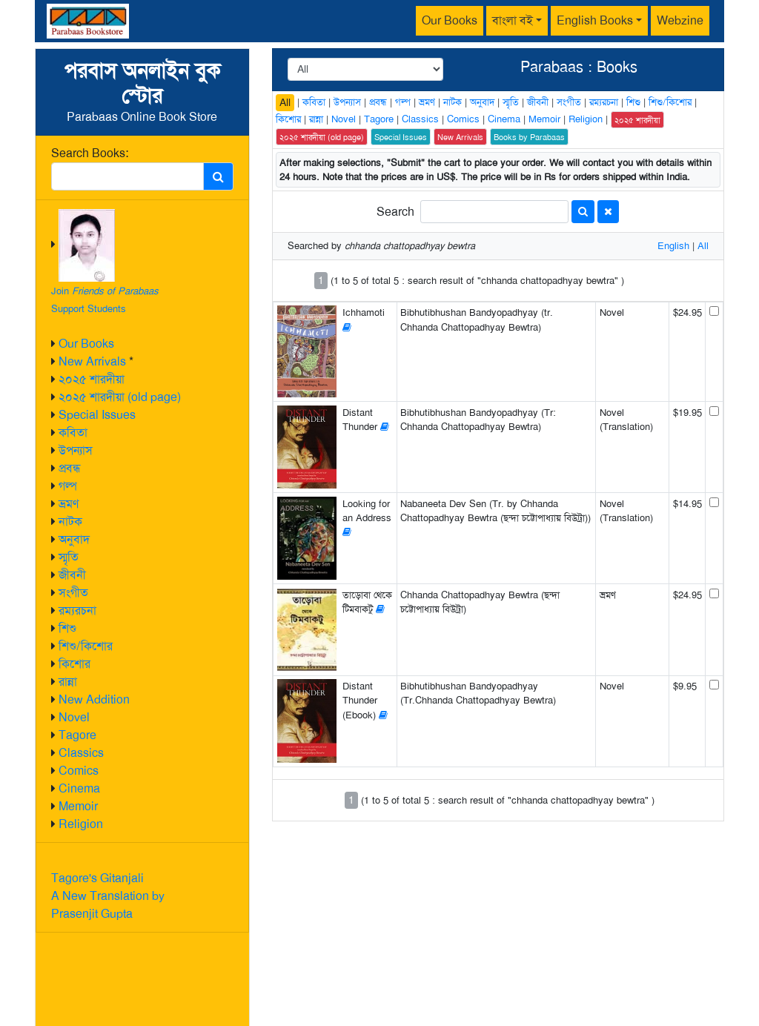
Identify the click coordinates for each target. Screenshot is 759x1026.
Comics (79, 770)
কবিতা (73, 432)
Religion (81, 824)
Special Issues (97, 415)
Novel (74, 717)
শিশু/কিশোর (86, 646)
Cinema (79, 788)
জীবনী (72, 575)
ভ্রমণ (69, 504)
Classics (81, 753)
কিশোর (74, 664)
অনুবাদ (74, 539)
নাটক (70, 521)
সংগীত (73, 592)
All (285, 102)
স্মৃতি (69, 557)
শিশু (67, 628)
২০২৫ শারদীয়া (92, 379)
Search (395, 211)
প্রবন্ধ (70, 468)
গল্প (68, 486)
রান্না (68, 681)
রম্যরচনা (77, 610)
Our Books (449, 20)
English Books (595, 20)
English (673, 245)
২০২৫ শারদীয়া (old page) (120, 397)
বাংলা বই (512, 20)
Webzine (680, 20)
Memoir (78, 806)
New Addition (94, 699)
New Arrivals (92, 361)
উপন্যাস (76, 450)
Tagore (77, 735)
